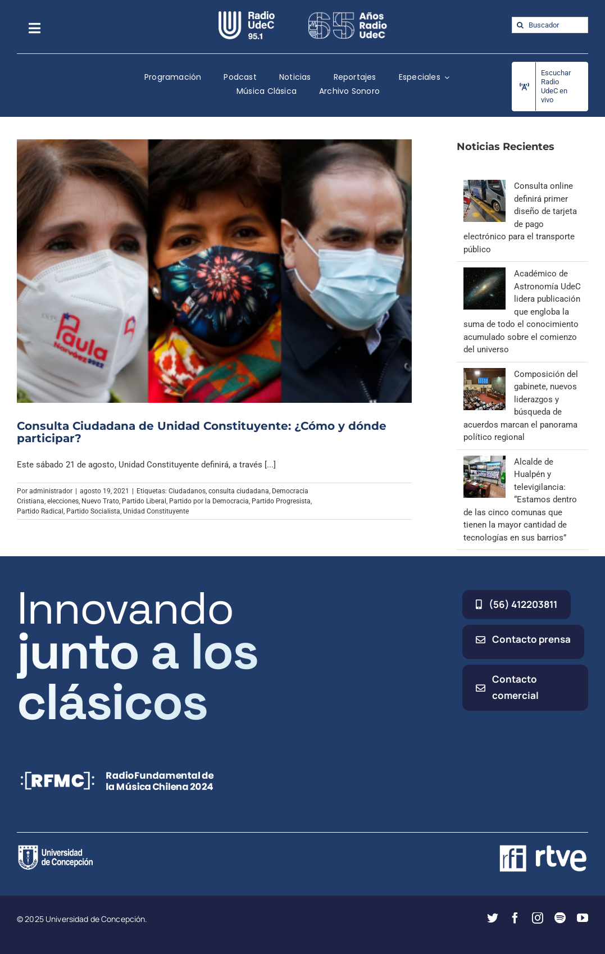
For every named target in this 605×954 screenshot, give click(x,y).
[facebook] (515, 918)
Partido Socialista (93, 511)
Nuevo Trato (100, 501)
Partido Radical (40, 511)
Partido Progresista (281, 501)
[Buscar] (520, 25)
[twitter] (492, 918)
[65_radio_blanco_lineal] (347, 15)
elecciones (63, 501)
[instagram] (537, 918)
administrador (50, 491)
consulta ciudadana (238, 491)
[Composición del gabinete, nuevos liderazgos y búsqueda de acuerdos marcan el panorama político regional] (484, 374)
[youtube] (582, 918)
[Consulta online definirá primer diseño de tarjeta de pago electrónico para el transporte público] (484, 186)
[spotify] (560, 918)
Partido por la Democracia (209, 501)
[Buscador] (550, 25)
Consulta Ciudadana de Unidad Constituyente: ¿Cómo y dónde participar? (201, 432)
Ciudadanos (187, 491)
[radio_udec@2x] (247, 15)
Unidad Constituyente (156, 511)
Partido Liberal (144, 501)
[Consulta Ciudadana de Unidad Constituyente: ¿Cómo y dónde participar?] (214, 271)
